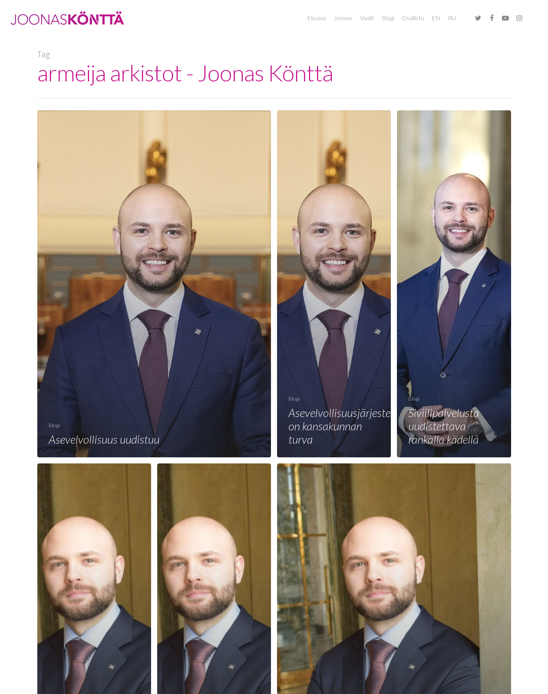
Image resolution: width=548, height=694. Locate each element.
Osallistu (413, 17)
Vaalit (367, 17)
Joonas (343, 17)
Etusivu (316, 17)
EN (436, 17)
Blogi (388, 17)
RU (452, 17)
